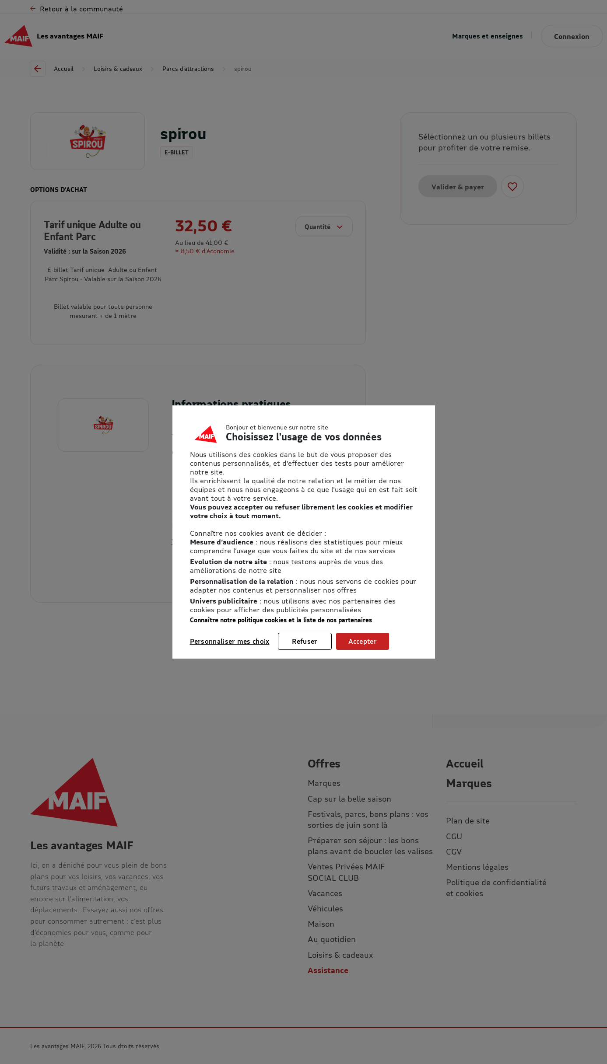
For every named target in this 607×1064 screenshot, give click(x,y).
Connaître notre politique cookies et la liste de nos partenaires (281, 620)
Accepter (362, 641)
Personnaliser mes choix (230, 641)
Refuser (304, 641)
